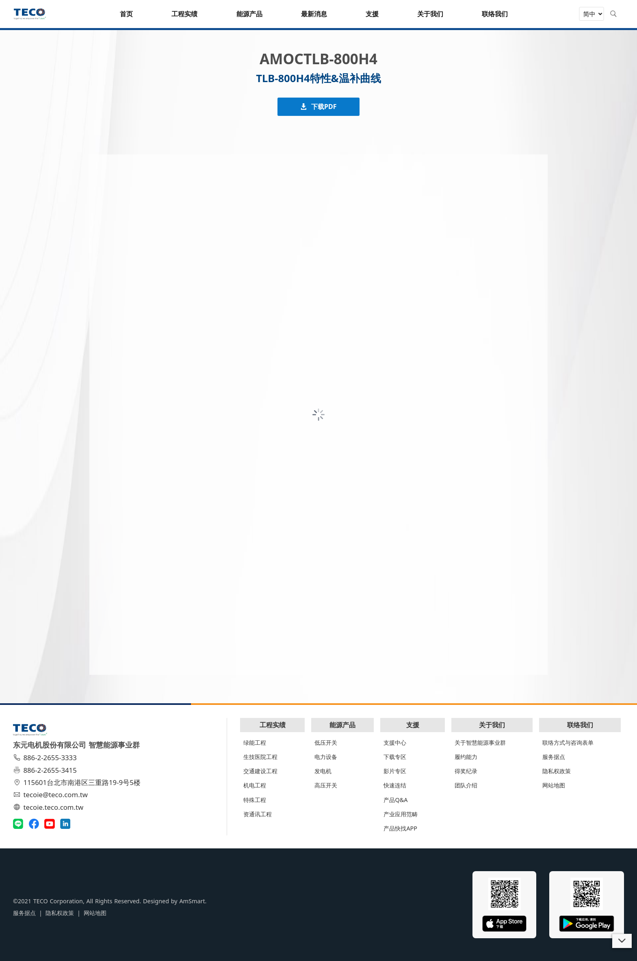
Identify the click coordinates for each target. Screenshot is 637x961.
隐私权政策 (556, 771)
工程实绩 (273, 724)
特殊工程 (254, 800)
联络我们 (580, 724)
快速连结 (395, 785)
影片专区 (395, 771)
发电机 (323, 771)
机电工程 (254, 785)
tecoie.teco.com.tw (49, 807)
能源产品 (342, 724)
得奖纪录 (466, 771)
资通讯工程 (257, 814)
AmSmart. (192, 901)
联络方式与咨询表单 (568, 742)
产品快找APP (400, 828)
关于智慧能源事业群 (480, 742)
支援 (412, 724)
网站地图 (553, 785)
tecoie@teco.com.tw (51, 794)
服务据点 (553, 757)
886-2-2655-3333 (46, 757)
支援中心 (395, 742)
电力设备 (325, 757)
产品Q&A (395, 800)
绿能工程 (254, 742)
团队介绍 (466, 785)
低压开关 (325, 742)
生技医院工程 (260, 757)
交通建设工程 (260, 771)
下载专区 (395, 757)
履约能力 (466, 757)
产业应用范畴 (401, 814)
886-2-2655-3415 (46, 770)
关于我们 (492, 724)
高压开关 (325, 785)
